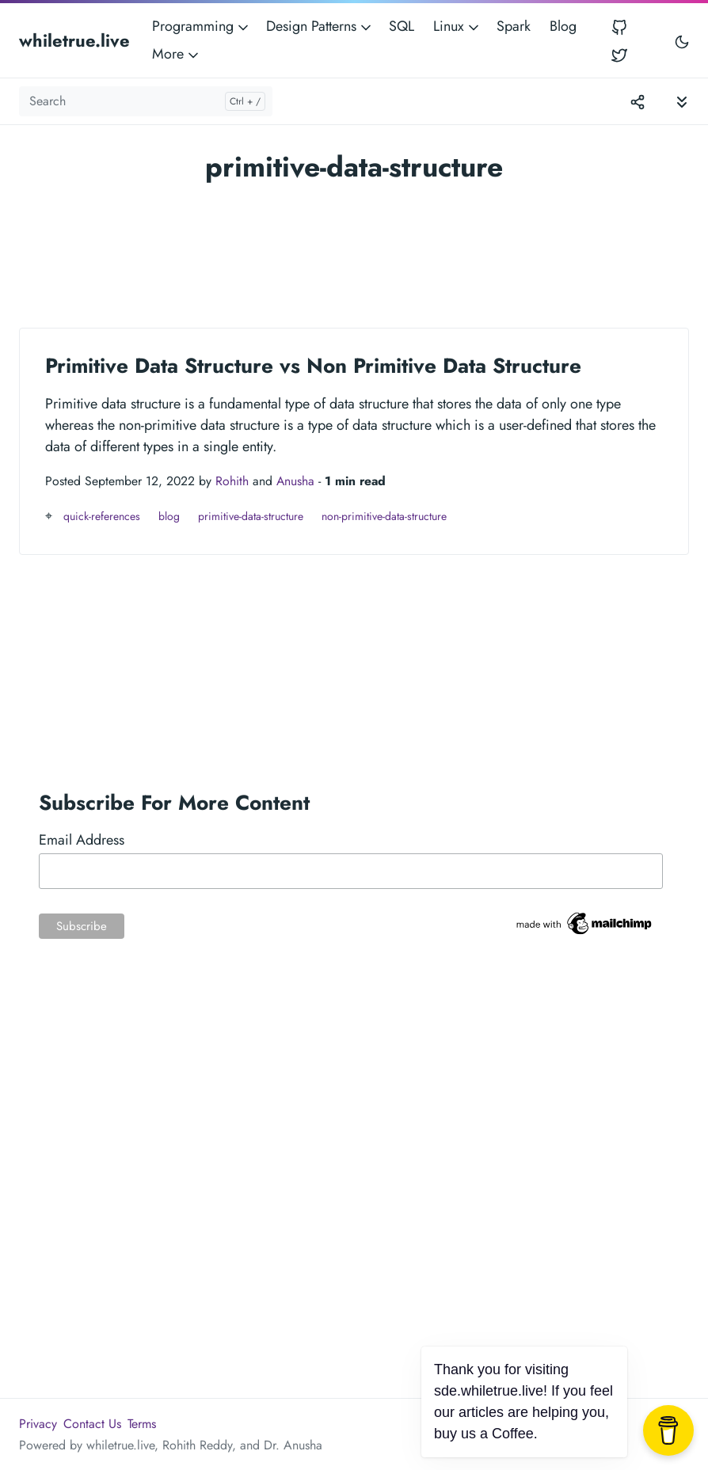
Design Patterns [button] (320, 26)
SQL (401, 26)
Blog (563, 26)
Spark (514, 26)
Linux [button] (457, 26)
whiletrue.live (74, 40)
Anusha (295, 481)
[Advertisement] (354, 248)
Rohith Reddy (197, 1445)
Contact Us (92, 1424)
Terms (142, 1424)
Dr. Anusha (293, 1445)
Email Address (81, 840)
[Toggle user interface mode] (682, 41)
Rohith (232, 481)
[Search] (145, 101)
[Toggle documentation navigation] (681, 100)
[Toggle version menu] (637, 101)
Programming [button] (201, 26)
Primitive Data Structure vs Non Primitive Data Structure (313, 366)
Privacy (38, 1424)
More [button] (176, 54)
